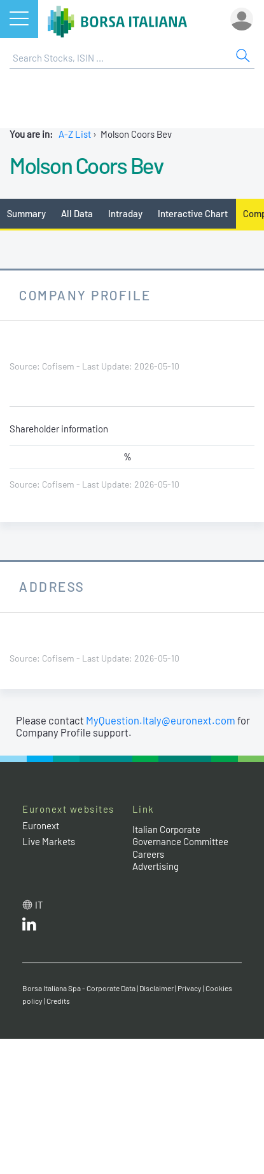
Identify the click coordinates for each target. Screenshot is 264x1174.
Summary (26, 213)
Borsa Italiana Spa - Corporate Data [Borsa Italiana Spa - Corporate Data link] (78, 988)
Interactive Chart (193, 213)
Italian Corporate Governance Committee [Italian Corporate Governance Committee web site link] (180, 836)
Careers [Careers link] (148, 854)
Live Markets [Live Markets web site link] (48, 841)
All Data (77, 213)
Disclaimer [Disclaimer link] (156, 988)
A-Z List (75, 134)
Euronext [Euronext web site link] (40, 825)
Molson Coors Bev (86, 165)
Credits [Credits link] (58, 1000)
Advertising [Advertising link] (155, 866)
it (39, 905)
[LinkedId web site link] (29, 927)
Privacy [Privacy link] (189, 988)
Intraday (125, 213)
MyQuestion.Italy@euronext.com (160, 720)
